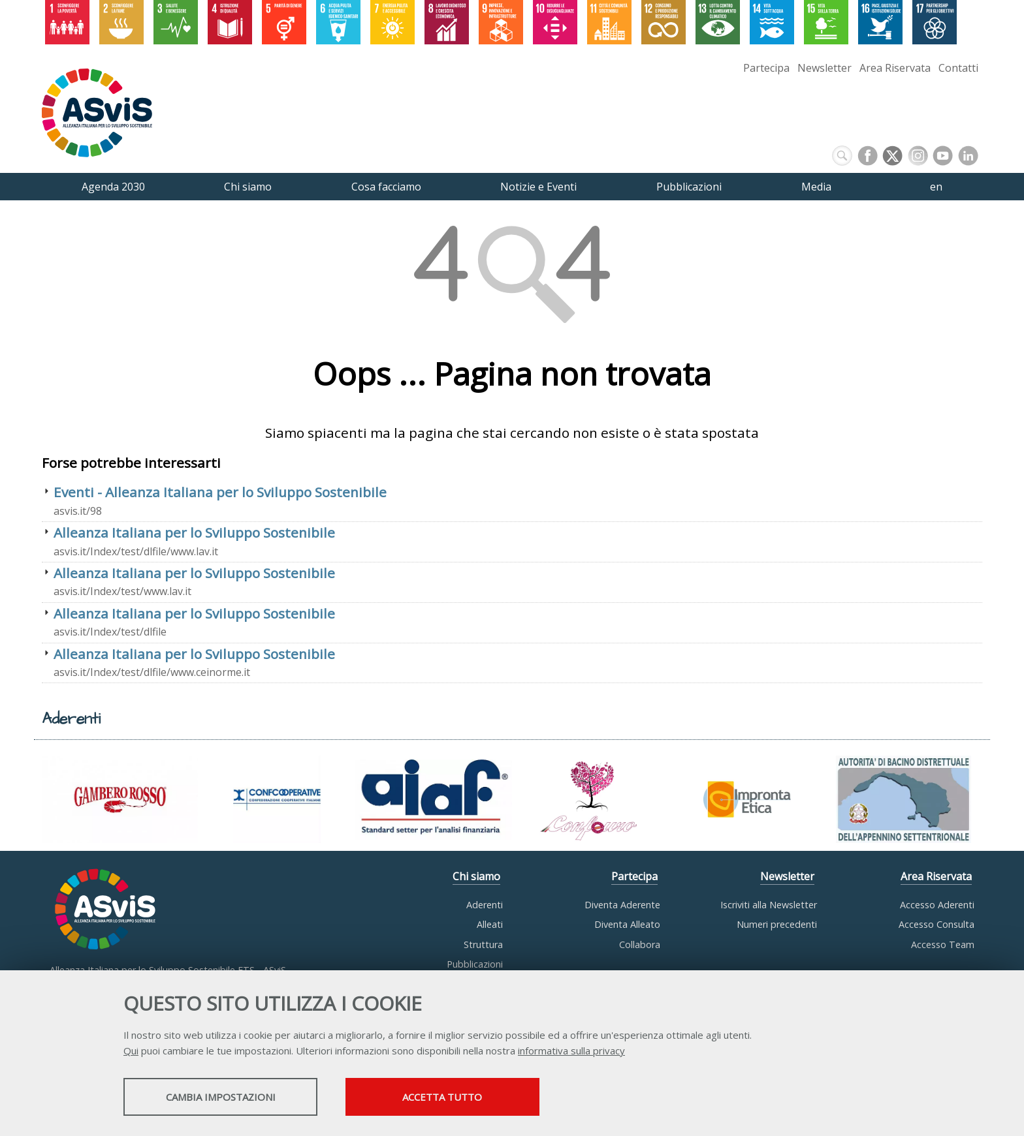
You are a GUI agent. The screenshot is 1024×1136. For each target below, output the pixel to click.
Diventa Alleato (627, 924)
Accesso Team (942, 944)
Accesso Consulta (936, 924)
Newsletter (824, 68)
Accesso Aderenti (937, 904)
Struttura (483, 944)
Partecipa (766, 68)
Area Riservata (895, 68)
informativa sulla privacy (571, 1051)
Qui (130, 1051)
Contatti (958, 68)
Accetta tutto (462, 1097)
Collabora (639, 944)
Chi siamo (476, 876)
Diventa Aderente (622, 904)
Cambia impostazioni (226, 1097)
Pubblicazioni (475, 964)
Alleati (490, 924)
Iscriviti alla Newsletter (768, 904)
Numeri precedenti (777, 924)
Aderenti (484, 904)
